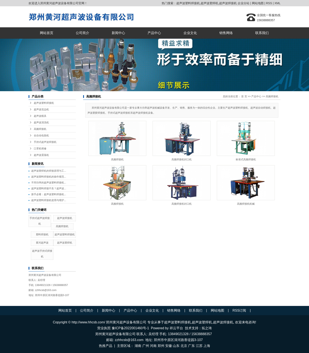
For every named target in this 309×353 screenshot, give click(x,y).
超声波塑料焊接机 (188, 3)
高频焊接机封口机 (182, 159)
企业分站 (243, 3)
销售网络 (226, 33)
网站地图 (258, 3)
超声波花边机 (41, 109)
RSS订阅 (239, 310)
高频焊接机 (40, 129)
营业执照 (104, 328)
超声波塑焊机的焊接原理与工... (48, 170)
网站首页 (46, 33)
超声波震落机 (41, 155)
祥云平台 (176, 328)
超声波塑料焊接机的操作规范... (48, 176)
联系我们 (262, 33)
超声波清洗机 (41, 122)
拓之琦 (207, 328)
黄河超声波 (42, 242)
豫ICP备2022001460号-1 (130, 328)
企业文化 (190, 33)
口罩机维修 (40, 148)
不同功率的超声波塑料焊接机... (48, 182)
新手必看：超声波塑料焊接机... (48, 194)
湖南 (138, 346)
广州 (145, 346)
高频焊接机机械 (246, 203)
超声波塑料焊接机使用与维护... (48, 200)
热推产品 (105, 346)
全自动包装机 (41, 135)
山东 (176, 346)
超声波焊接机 (228, 3)
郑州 (161, 346)
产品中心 (154, 33)
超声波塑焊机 (209, 3)
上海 (206, 346)
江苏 (199, 346)
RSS (269, 3)
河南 (153, 346)
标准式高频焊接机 (246, 159)
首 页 (244, 96)
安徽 (168, 346)
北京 (184, 346)
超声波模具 (40, 116)
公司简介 (82, 33)
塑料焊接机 (42, 234)
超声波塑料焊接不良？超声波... (48, 188)
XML (277, 3)
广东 (191, 346)
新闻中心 (118, 33)
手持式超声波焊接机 (45, 142)
